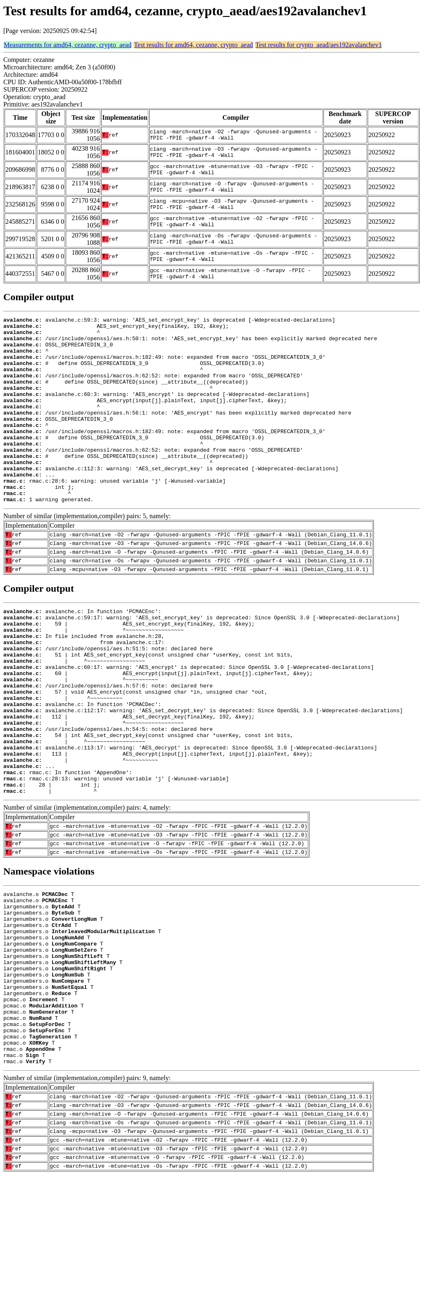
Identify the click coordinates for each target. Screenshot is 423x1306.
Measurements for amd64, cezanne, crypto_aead (67, 44)
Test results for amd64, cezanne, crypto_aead (193, 44)
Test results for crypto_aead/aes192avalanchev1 (318, 44)
